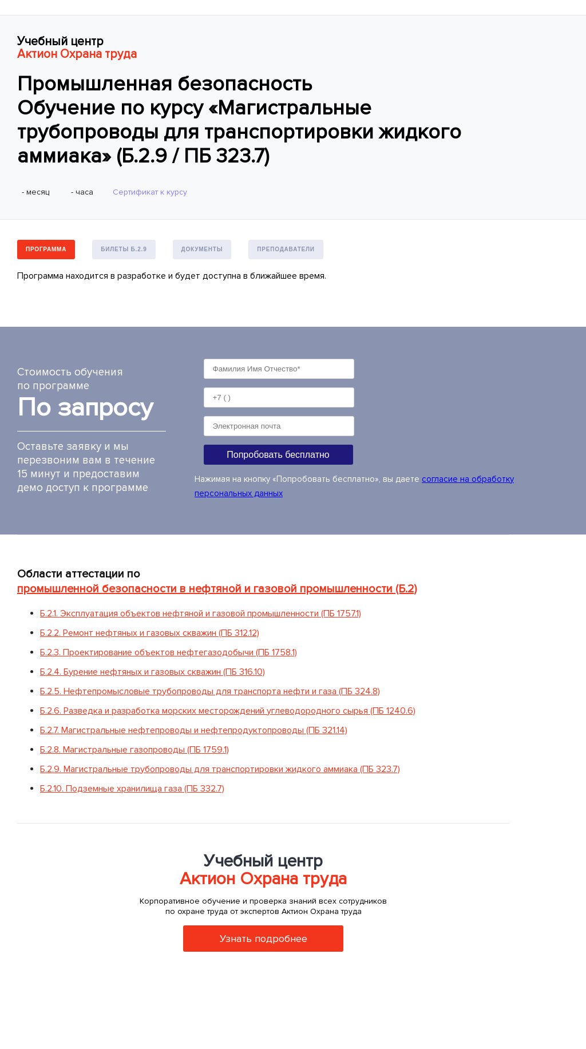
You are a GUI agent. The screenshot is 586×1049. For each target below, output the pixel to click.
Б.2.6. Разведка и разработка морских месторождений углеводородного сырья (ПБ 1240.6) (227, 711)
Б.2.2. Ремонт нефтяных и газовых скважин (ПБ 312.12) (149, 633)
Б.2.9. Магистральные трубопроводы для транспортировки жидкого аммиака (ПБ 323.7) (220, 769)
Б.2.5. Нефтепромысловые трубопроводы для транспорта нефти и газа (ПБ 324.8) (210, 691)
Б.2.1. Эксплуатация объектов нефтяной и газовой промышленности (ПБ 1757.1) (200, 613)
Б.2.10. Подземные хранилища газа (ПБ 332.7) (132, 788)
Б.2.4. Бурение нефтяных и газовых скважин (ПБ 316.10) (152, 672)
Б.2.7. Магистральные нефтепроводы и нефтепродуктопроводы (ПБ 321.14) (193, 730)
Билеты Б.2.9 (123, 249)
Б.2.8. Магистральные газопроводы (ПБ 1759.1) (134, 749)
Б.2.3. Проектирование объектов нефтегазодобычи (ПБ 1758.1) (168, 652)
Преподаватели (286, 249)
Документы (202, 249)
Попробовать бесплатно (278, 455)
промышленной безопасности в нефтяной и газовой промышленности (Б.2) (217, 589)
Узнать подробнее (263, 938)
